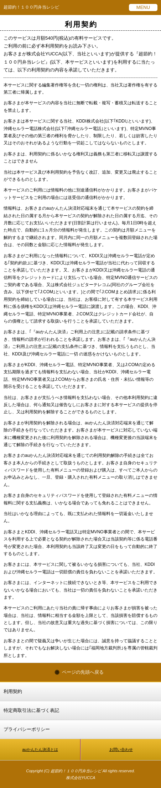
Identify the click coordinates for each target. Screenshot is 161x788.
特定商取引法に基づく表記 (31, 710)
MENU (143, 7)
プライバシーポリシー (27, 729)
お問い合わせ (121, 749)
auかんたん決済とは (40, 749)
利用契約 (13, 691)
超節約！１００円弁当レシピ (31, 7)
